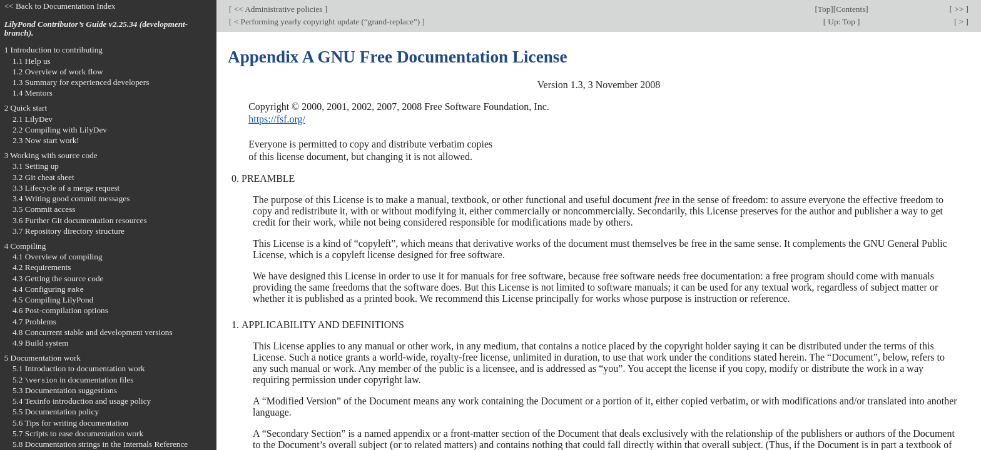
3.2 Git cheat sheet (43, 177)
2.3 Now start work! (46, 140)
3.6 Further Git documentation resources (80, 220)
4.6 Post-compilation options (60, 310)
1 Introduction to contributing (53, 49)
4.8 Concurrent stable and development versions (93, 332)
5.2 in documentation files (73, 379)
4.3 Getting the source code (58, 278)
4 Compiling (25, 246)
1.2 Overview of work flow (58, 71)
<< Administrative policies (277, 9)
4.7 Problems (34, 321)
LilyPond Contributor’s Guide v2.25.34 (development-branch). (96, 28)
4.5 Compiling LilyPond (53, 299)
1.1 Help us (32, 61)
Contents (850, 9)
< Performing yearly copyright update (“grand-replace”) (326, 21)
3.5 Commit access (44, 209)
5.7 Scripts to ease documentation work (78, 433)
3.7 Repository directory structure (69, 231)
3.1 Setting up (36, 166)
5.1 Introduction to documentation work (79, 368)
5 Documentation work (42, 357)
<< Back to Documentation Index (60, 6)
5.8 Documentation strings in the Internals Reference (100, 444)
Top (824, 9)
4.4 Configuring (48, 289)
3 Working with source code (51, 155)
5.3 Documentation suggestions (65, 390)
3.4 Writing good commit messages (71, 198)
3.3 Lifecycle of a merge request (66, 187)
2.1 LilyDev (33, 119)
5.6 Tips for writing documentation (70, 423)
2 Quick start (26, 107)
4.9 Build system (41, 343)
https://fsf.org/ (276, 119)
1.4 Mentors (33, 93)
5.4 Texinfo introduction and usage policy (82, 401)
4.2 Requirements (42, 267)
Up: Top (841, 21)
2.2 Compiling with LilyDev (60, 129)
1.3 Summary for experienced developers (81, 82)
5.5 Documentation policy (56, 411)
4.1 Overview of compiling (58, 256)
